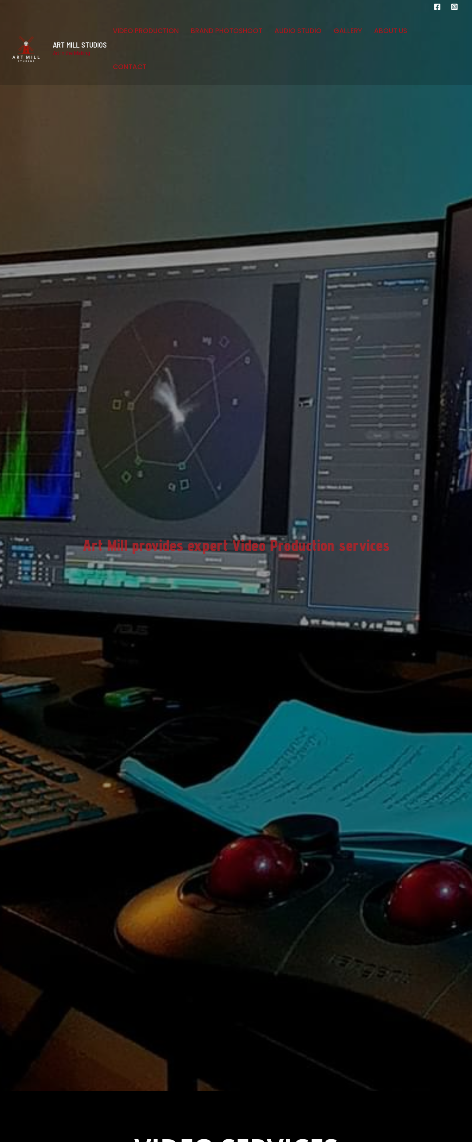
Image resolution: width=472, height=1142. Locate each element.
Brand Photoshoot (226, 31)
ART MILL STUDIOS (80, 44)
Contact (129, 67)
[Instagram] (454, 6)
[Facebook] (437, 6)
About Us (390, 31)
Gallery (348, 31)
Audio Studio (298, 31)
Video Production (146, 31)
